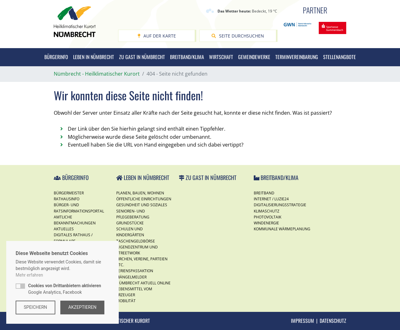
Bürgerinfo (56, 57)
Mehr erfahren (29, 275)
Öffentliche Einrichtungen (143, 199)
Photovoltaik (267, 217)
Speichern (35, 307)
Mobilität (126, 300)
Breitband (264, 193)
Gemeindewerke (254, 57)
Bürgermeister (69, 193)
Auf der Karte (157, 36)
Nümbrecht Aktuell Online (143, 283)
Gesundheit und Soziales (141, 205)
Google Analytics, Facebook (64, 289)
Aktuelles (64, 229)
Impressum (302, 320)
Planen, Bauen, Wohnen (140, 193)
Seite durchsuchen (238, 36)
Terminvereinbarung (296, 57)
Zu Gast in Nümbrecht (142, 57)
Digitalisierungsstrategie (280, 205)
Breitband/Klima (187, 57)
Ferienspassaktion (134, 270)
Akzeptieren (82, 307)
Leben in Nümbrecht (93, 57)
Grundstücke (130, 223)
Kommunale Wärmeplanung (282, 229)
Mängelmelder (131, 277)
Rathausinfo (66, 199)
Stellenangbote (339, 57)
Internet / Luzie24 (271, 199)
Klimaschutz (266, 211)
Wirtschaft (221, 57)
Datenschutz (333, 320)
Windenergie (266, 223)
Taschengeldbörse (135, 241)
